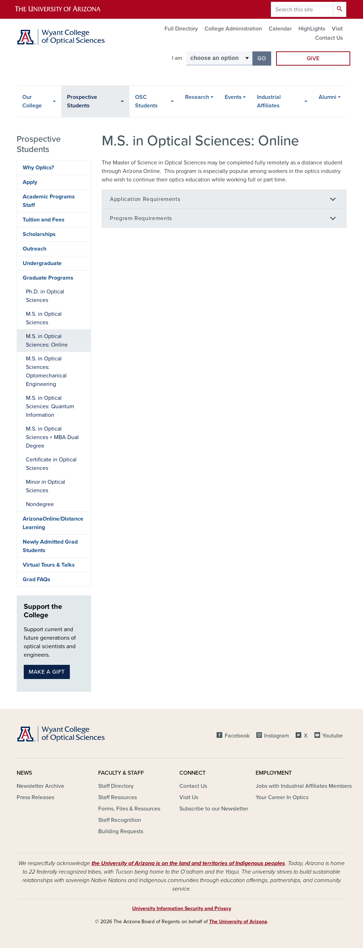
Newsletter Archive (40, 786)
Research (197, 97)
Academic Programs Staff (49, 201)
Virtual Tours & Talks (49, 564)
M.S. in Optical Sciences (44, 318)
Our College (32, 101)
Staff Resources (117, 797)
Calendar (280, 28)
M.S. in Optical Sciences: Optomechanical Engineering (46, 371)
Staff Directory (116, 786)
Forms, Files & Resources (129, 808)
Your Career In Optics (282, 797)
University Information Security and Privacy (181, 908)
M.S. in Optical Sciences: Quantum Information (50, 406)
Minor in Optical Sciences (45, 486)
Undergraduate (42, 263)
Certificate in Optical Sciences (51, 464)
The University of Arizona (238, 922)
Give (313, 58)
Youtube (332, 735)
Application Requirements (145, 199)
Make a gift (47, 671)
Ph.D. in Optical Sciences (45, 296)
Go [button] (264, 58)
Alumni (327, 97)
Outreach (34, 248)
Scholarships (39, 234)
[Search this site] (302, 9)
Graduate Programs (48, 277)
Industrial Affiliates (269, 101)
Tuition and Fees (44, 219)
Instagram (276, 735)
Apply (30, 182)
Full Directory (181, 28)
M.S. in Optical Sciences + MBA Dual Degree (52, 437)
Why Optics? (38, 167)
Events (233, 97)
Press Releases (35, 797)
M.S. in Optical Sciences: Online (47, 340)
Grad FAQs (36, 579)
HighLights (311, 28)
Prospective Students (82, 101)
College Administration (233, 28)
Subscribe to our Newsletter (213, 808)
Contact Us (329, 37)
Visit (337, 28)
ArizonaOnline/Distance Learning (53, 523)
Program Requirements (141, 218)
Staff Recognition (119, 820)
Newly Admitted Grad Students (50, 546)
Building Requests (120, 831)
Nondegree (40, 504)
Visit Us (188, 797)
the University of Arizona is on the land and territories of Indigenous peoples (188, 863)
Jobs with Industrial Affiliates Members (304, 786)
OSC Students (146, 101)
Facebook (237, 735)
